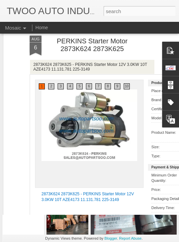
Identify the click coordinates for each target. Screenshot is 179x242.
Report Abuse (130, 238)
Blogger (111, 238)
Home (41, 27)
